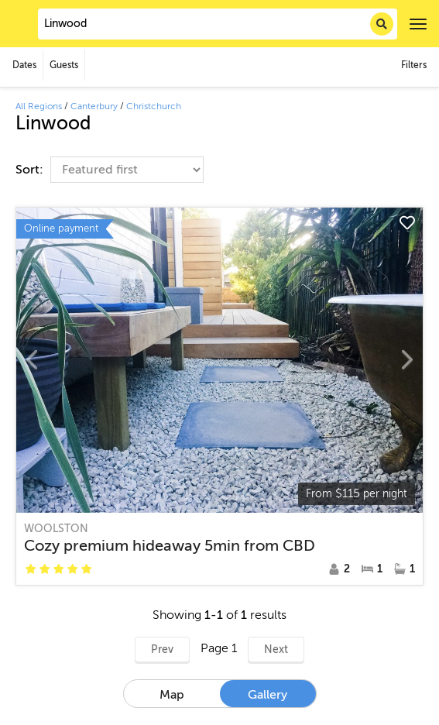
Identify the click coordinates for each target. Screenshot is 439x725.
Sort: (30, 170)
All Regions (38, 106)
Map (171, 695)
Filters (414, 65)
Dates (24, 65)
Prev (162, 649)
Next (276, 649)
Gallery (267, 695)
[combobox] (217, 24)
